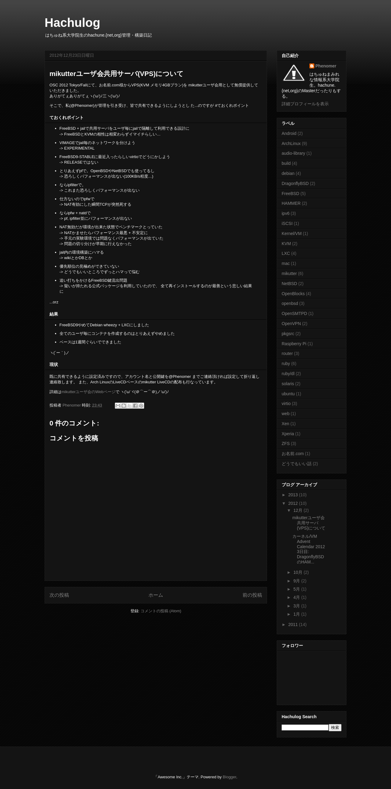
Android (289, 133)
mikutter (289, 273)
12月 (298, 510)
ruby (286, 363)
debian (288, 173)
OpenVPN (291, 323)
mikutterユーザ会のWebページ (88, 391)
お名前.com (293, 453)
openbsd (290, 303)
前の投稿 (252, 595)
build (286, 163)
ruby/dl (288, 373)
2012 (293, 503)
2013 (293, 494)
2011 (293, 624)
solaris (288, 383)
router (287, 353)
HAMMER (291, 203)
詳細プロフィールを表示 (305, 103)
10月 (298, 572)
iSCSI (287, 223)
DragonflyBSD (295, 183)
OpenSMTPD (294, 313)
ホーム (155, 595)
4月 (297, 597)
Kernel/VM (291, 233)
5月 (297, 589)
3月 (297, 605)
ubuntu (288, 393)
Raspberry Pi (294, 343)
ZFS (286, 443)
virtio (286, 403)
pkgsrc (288, 333)
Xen (285, 423)
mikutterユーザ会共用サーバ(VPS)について (308, 522)
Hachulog (72, 22)
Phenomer (326, 65)
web (286, 413)
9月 (297, 580)
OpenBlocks (293, 293)
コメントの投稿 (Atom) (161, 611)
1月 (297, 614)
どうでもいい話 (297, 463)
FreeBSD (290, 193)
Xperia (288, 433)
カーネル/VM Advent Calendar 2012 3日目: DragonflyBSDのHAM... (308, 549)
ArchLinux (291, 143)
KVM (286, 243)
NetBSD (289, 283)
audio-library (293, 153)
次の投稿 (59, 595)
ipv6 (286, 213)
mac (286, 263)
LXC (286, 253)
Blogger (229, 777)
